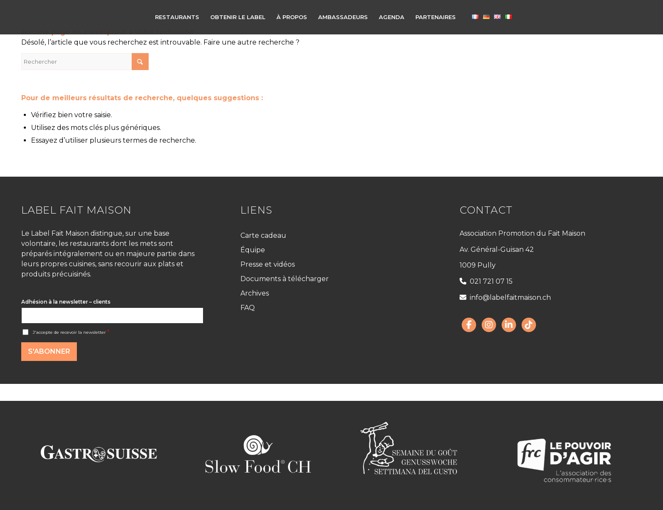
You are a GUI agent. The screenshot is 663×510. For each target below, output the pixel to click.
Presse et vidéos (267, 264)
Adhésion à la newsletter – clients (65, 302)
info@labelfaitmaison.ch (505, 297)
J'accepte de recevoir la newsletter (71, 332)
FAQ (247, 308)
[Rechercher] (85, 61)
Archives (254, 293)
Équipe (252, 250)
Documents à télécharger (284, 279)
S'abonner (49, 351)
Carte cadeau (263, 235)
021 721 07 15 (486, 281)
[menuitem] (177, 17)
